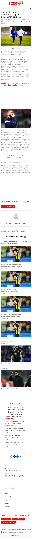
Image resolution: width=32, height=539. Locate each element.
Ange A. (23, 223)
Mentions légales (6, 519)
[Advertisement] (16, 97)
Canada (7, 506)
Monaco (7, 503)
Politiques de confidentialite (8, 522)
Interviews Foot (24, 514)
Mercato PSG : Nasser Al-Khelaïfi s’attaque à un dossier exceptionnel (11, 390)
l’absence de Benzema (22, 167)
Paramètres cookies (24, 515)
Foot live (10, 514)
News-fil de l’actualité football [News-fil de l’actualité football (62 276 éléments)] (14, 475)
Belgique (7, 500)
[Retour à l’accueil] (16, 3)
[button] (31, 8)
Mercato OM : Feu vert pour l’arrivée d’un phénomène (16, 409)
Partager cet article (8, 206)
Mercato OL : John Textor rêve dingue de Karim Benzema (10, 290)
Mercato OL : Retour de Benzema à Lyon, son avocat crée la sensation (11, 365)
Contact (22, 519)
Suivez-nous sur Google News (16, 237)
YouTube (17, 515)
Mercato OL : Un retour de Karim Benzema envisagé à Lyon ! (11, 340)
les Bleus (16, 58)
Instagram (8, 515)
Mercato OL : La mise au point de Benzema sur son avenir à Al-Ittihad (11, 265)
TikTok (12, 515)
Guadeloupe (8, 496)
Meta (3, 515)
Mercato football (16, 514)
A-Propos (15, 519)
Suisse (6, 493)
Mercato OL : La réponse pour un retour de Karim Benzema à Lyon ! (11, 315)
